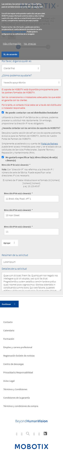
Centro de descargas (13, 364)
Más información (12, 43)
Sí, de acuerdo (10, 54)
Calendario (8, 330)
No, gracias (30, 43)
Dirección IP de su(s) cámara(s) (15, 165)
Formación (8, 338)
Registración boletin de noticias (19, 355)
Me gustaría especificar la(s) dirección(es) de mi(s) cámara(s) (32, 159)
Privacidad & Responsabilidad (18, 372)
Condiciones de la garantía (16, 397)
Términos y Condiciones (15, 389)
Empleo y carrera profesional (17, 347)
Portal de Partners (49, 143)
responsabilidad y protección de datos (14, 32)
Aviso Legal (9, 380)
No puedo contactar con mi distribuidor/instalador (32, 112)
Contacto (8, 322)
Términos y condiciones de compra (20, 406)
